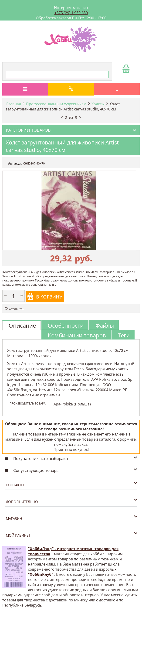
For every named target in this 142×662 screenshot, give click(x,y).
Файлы (104, 325)
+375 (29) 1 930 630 (71, 12)
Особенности (66, 325)
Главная (13, 103)
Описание (22, 325)
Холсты (98, 103)
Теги (124, 335)
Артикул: (15, 163)
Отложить (14, 309)
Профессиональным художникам (56, 103)
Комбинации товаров (77, 335)
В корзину (44, 296)
